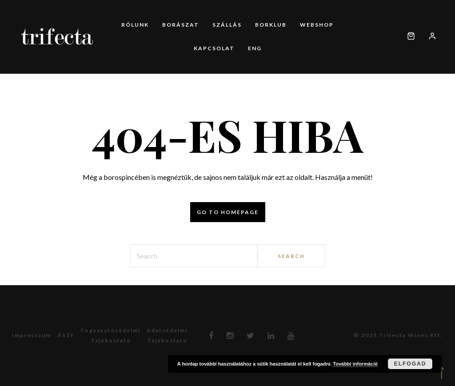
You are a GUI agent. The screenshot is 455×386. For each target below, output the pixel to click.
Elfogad (410, 364)
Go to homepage (228, 212)
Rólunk (135, 24)
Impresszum (31, 335)
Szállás (227, 24)
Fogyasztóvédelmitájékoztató (110, 335)
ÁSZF (66, 335)
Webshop (317, 24)
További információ (355, 363)
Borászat (180, 24)
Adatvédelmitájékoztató (167, 335)
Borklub (271, 24)
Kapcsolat (214, 48)
